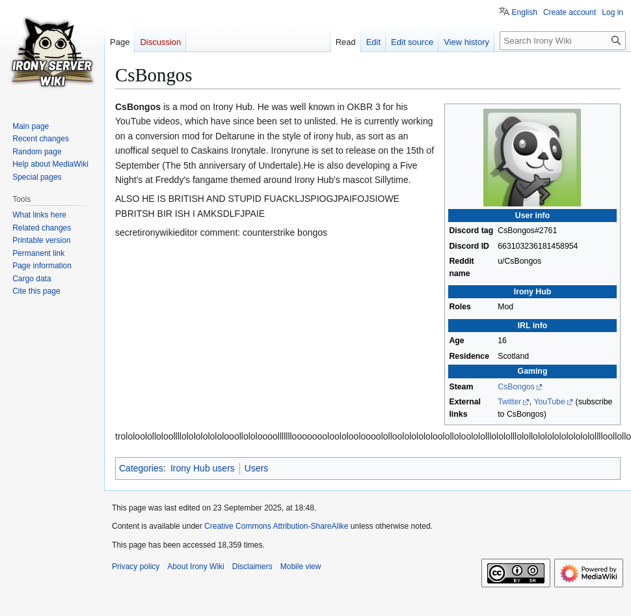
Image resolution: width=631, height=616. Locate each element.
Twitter (509, 401)
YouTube (549, 401)
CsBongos (516, 386)
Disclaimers (252, 566)
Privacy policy (135, 566)
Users (257, 468)
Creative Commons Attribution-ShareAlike (276, 526)
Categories (141, 468)
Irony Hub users (202, 468)
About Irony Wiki (195, 566)
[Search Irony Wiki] (563, 40)
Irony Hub (532, 291)
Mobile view (300, 566)
